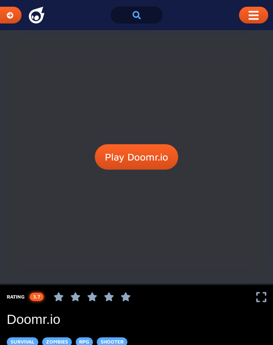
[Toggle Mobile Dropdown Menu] (253, 15)
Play (136, 157)
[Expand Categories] (11, 15)
